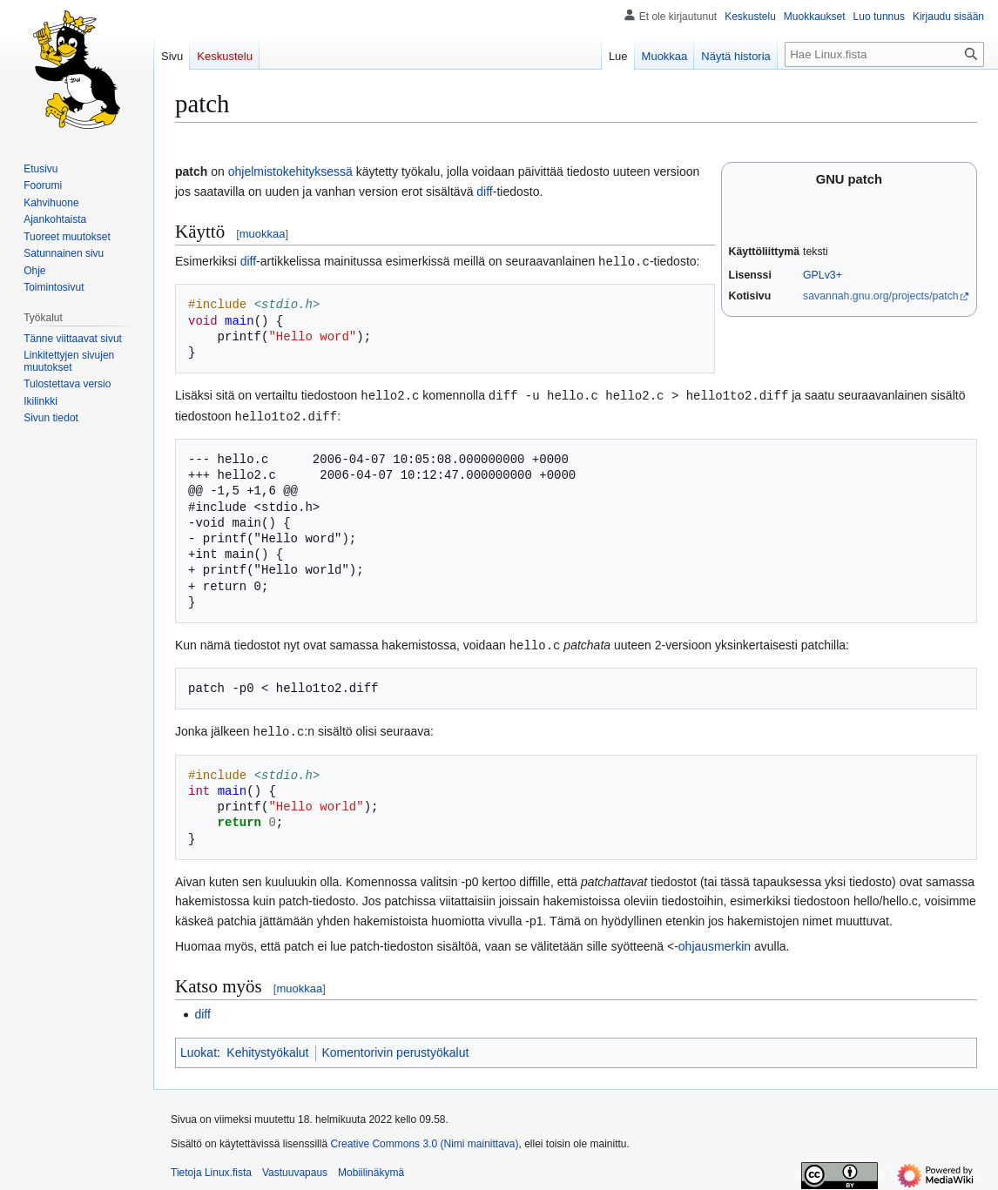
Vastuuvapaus (294, 1168)
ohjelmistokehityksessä (290, 171)
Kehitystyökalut (267, 1048)
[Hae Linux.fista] (884, 54)
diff (484, 191)
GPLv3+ (822, 275)
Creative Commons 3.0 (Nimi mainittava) (424, 1139)
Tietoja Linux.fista (211, 1168)
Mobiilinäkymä (371, 1168)
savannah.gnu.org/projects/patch (881, 296)
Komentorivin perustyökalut (395, 1048)
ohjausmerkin (714, 942)
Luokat (198, 1048)
